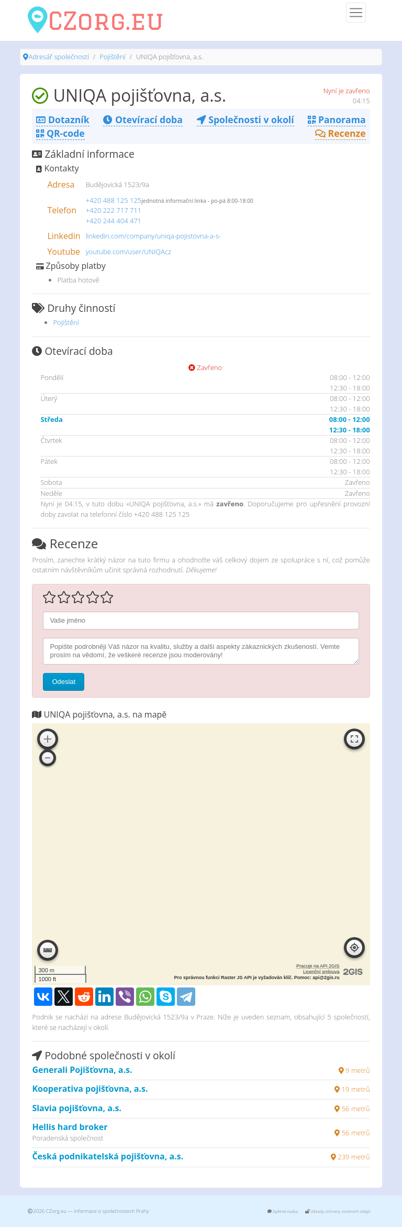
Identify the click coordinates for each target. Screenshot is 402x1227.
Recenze (340, 133)
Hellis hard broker (69, 1127)
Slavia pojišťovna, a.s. (76, 1108)
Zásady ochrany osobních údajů (338, 1211)
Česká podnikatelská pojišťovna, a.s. (107, 1156)
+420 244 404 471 (114, 220)
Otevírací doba (142, 119)
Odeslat (63, 682)
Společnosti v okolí (245, 119)
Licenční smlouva (321, 971)
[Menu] (356, 13)
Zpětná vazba (282, 1211)
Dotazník (62, 119)
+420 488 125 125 (114, 200)
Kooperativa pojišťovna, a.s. (90, 1088)
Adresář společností (58, 56)
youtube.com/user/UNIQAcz (128, 251)
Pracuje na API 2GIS (318, 966)
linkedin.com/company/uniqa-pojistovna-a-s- (153, 236)
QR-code (60, 133)
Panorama (336, 119)
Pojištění (112, 56)
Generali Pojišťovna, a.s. (82, 1070)
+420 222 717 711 (114, 210)
